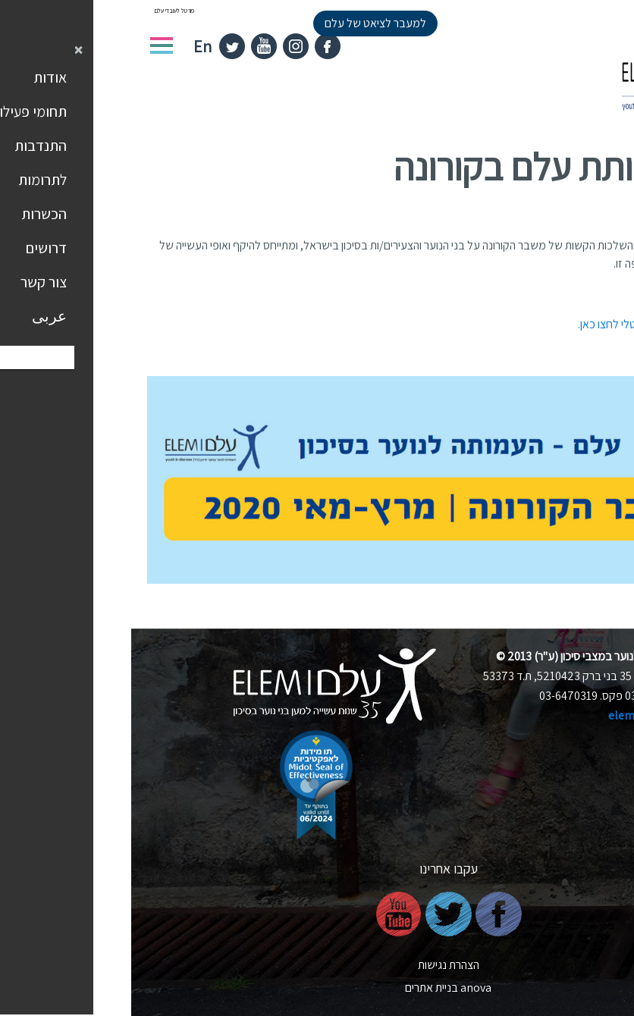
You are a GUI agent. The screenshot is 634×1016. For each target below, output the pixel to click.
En (71, 46)
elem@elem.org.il (523, 715)
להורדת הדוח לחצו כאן (569, 294)
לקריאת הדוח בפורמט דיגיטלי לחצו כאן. (532, 324)
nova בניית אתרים (317, 988)
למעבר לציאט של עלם (244, 23)
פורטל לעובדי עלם (43, 10)
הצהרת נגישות (317, 965)
